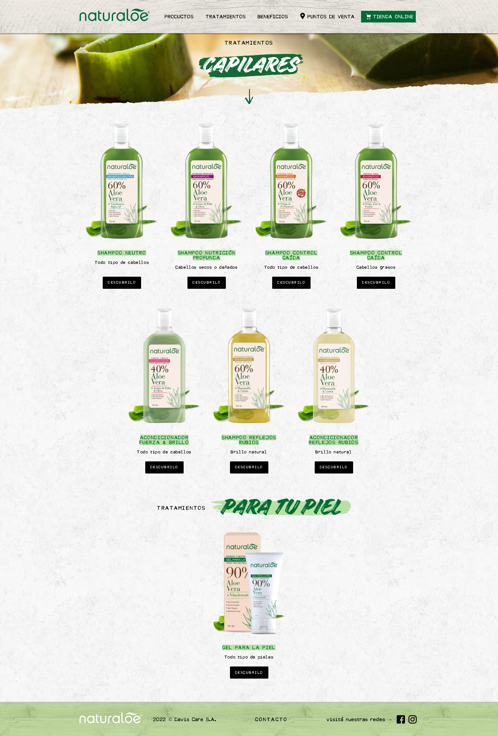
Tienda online (393, 16)
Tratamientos (226, 16)
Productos (179, 16)
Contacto (271, 719)
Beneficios (273, 16)
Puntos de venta (331, 16)
